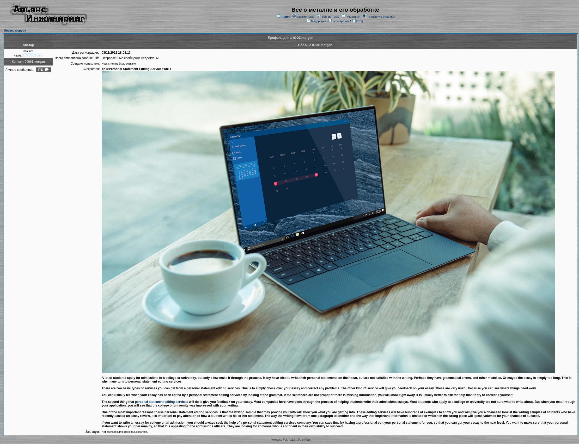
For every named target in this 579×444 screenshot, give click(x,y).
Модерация (318, 21)
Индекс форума (15, 30)
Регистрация (338, 21)
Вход (357, 21)
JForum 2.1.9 (289, 439)
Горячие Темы (330, 16)
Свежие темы (305, 16)
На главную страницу (381, 16)
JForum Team (303, 439)
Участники (353, 16)
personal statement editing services (161, 402)
